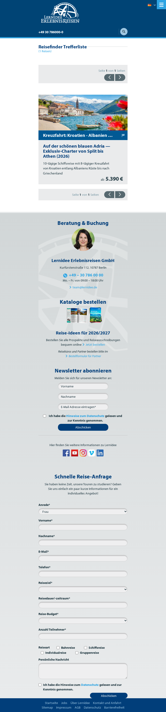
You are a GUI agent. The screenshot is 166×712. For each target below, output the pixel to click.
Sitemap (47, 707)
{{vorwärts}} (120, 77)
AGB (78, 707)
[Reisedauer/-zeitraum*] (83, 605)
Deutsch (152, 5)
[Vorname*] (83, 527)
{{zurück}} (109, 77)
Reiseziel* (45, 583)
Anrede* (44, 505)
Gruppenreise (89, 653)
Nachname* (46, 536)
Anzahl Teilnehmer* (52, 629)
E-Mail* (43, 551)
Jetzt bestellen (95, 344)
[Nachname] (83, 396)
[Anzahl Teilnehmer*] (83, 636)
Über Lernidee (80, 703)
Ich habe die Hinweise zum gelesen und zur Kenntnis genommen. (82, 687)
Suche (124, 31)
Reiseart (44, 647)
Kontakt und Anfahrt (107, 703)
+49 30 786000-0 (50, 32)
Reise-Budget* (48, 614)
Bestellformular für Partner (85, 356)
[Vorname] (83, 386)
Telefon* (44, 567)
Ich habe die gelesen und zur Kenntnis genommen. (85, 418)
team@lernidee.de (85, 287)
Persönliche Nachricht (53, 659)
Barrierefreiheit (114, 707)
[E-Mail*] (83, 406)
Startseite (51, 703)
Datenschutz (90, 685)
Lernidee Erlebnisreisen (60, 13)
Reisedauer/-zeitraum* (54, 598)
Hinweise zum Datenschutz (85, 416)
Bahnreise (68, 648)
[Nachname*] (83, 542)
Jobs (64, 703)
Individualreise (55, 653)
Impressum (63, 707)
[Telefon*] (83, 574)
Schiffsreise (97, 648)
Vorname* (45, 520)
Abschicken (83, 427)
